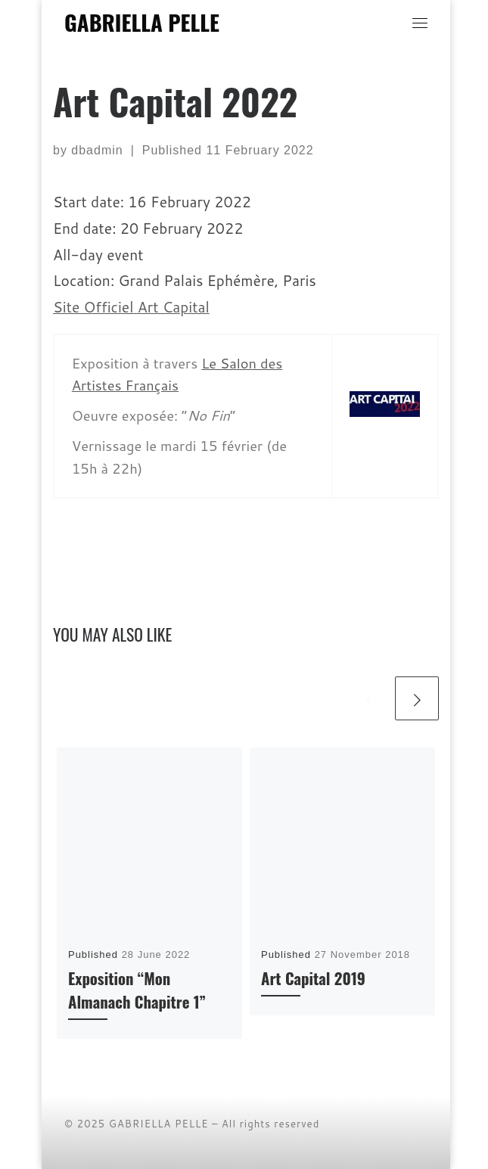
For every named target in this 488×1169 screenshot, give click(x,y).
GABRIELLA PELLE (159, 1123)
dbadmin (97, 150)
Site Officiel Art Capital (131, 307)
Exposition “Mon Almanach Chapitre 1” (137, 989)
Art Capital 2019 (313, 978)
